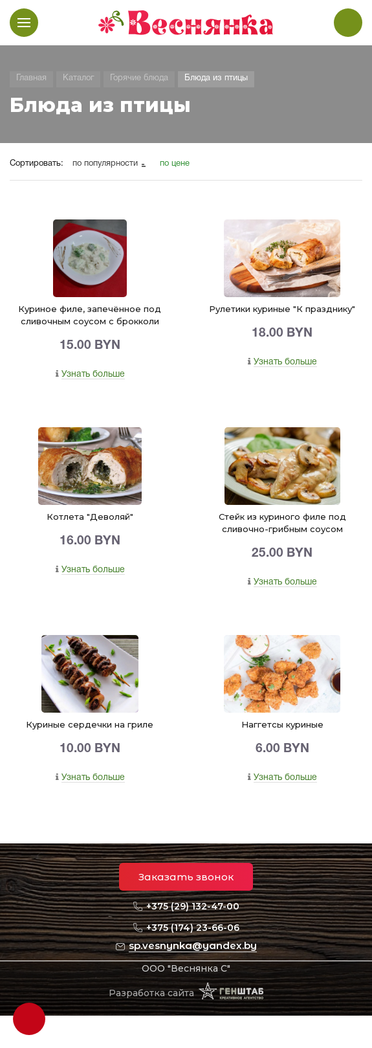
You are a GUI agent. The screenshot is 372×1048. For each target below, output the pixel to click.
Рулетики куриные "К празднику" (282, 309)
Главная (31, 78)
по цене (175, 164)
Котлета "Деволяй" (90, 516)
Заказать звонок (186, 877)
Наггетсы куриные (282, 724)
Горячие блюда (139, 78)
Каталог (78, 78)
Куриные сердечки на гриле (89, 724)
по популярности (106, 164)
